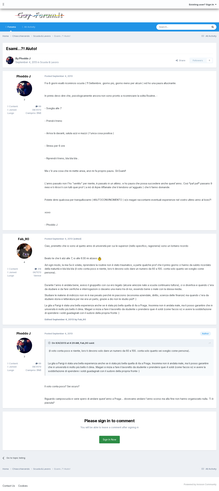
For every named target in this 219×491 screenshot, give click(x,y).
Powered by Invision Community (200, 484)
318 (38, 268)
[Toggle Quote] (49, 343)
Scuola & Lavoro (49, 62)
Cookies (23, 485)
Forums (11, 28)
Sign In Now (109, 439)
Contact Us (9, 485)
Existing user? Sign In (202, 4)
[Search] (173, 27)
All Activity (29, 26)
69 (38, 106)
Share (180, 60)
